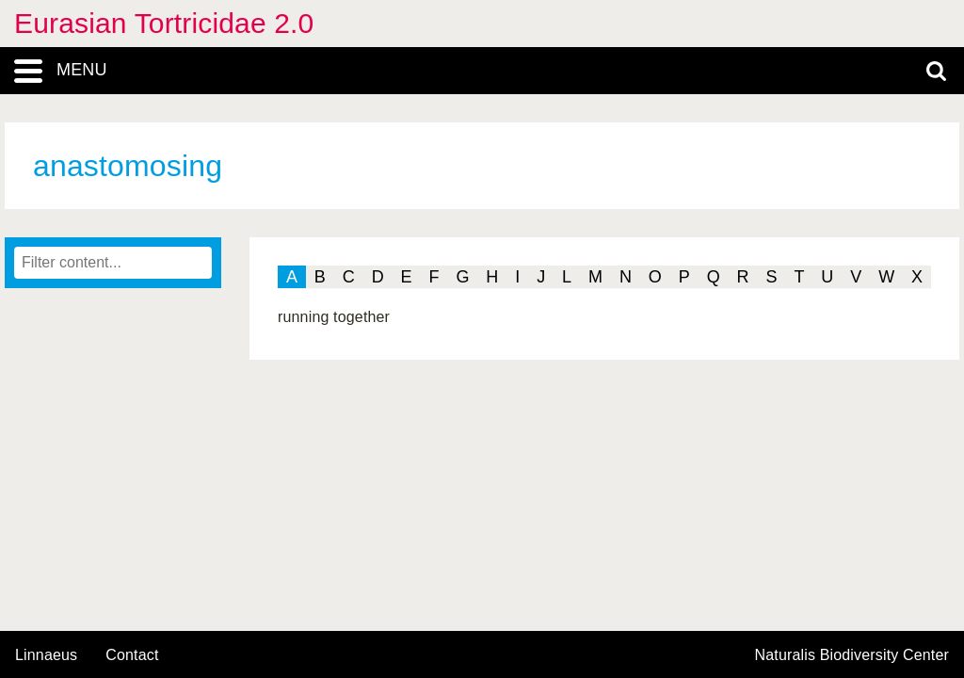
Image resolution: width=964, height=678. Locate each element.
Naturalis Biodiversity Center (852, 655)
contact (131, 655)
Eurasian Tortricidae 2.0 (163, 23)
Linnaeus (46, 655)
